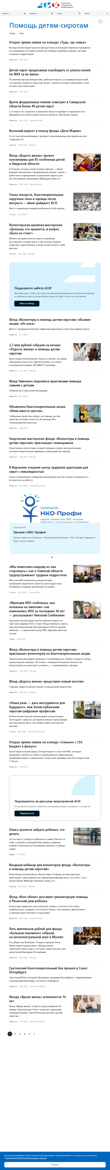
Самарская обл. (36, 120)
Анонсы (12, 145)
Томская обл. (34, 592)
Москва (32, 145)
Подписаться (27, 813)
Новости (13, 60)
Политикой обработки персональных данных (26, 1158)
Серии (12, 639)
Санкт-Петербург (37, 986)
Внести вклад (27, 303)
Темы (12, 33)
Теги (21, 33)
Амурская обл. (36, 184)
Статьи (12, 214)
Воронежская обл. (38, 486)
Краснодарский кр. (36, 732)
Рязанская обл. (36, 918)
